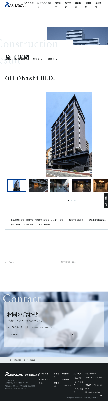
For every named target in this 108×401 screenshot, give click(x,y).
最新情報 (78, 5)
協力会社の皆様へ (92, 383)
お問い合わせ (106, 200)
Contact (75, 321)
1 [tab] (68, 202)
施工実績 (68, 5)
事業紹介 (58, 5)
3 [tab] (75, 202)
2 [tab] (71, 202)
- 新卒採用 (77, 369)
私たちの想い (29, 5)
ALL (7, 60)
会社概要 (88, 5)
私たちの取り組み (44, 5)
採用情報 (98, 5)
